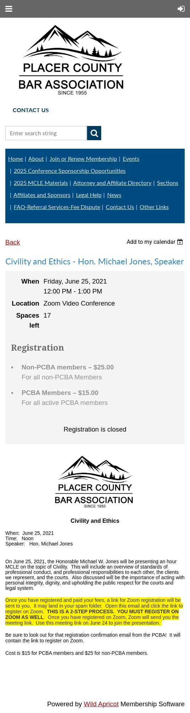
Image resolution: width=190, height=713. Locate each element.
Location (25, 303)
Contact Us (120, 206)
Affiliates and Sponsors (41, 194)
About (36, 158)
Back (12, 242)
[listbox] (156, 241)
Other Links (154, 206)
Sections (167, 182)
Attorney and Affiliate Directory (112, 182)
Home (15, 158)
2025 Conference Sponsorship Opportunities (70, 170)
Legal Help (89, 194)
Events (131, 158)
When (30, 281)
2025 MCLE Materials (41, 182)
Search (94, 133)
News (114, 194)
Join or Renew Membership (83, 158)
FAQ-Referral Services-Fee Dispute (57, 206)
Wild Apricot (101, 704)
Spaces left (27, 320)
